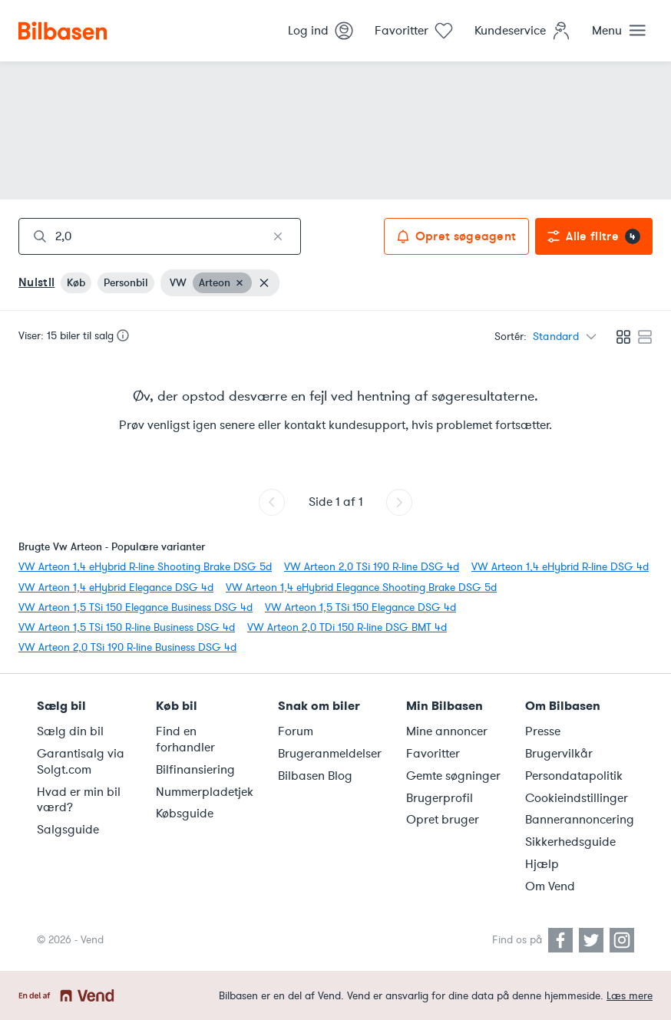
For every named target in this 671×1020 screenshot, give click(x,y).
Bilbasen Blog (315, 775)
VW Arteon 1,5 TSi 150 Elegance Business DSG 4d (135, 607)
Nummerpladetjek (204, 792)
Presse (542, 731)
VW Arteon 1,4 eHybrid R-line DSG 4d (560, 567)
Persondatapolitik (574, 775)
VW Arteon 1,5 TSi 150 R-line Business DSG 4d (126, 627)
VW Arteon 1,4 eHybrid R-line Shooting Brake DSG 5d (145, 567)
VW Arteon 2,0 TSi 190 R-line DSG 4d (371, 567)
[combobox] (159, 236)
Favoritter (433, 753)
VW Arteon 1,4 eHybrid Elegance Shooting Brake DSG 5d (361, 587)
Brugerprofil (439, 798)
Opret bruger (442, 819)
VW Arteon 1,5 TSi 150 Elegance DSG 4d (360, 607)
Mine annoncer (447, 731)
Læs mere (630, 996)
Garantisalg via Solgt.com (80, 761)
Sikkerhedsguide (570, 841)
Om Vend (550, 886)
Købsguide (184, 813)
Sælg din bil (70, 731)
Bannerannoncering (579, 819)
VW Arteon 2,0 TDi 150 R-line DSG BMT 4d (347, 627)
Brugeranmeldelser (330, 753)
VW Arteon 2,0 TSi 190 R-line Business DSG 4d (127, 647)
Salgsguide (68, 829)
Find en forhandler (185, 739)
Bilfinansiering (195, 769)
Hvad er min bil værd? (79, 800)
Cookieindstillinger (576, 798)
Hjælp (542, 864)
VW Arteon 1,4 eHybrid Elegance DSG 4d (115, 587)
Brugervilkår (559, 753)
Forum (295, 731)
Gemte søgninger (453, 775)
